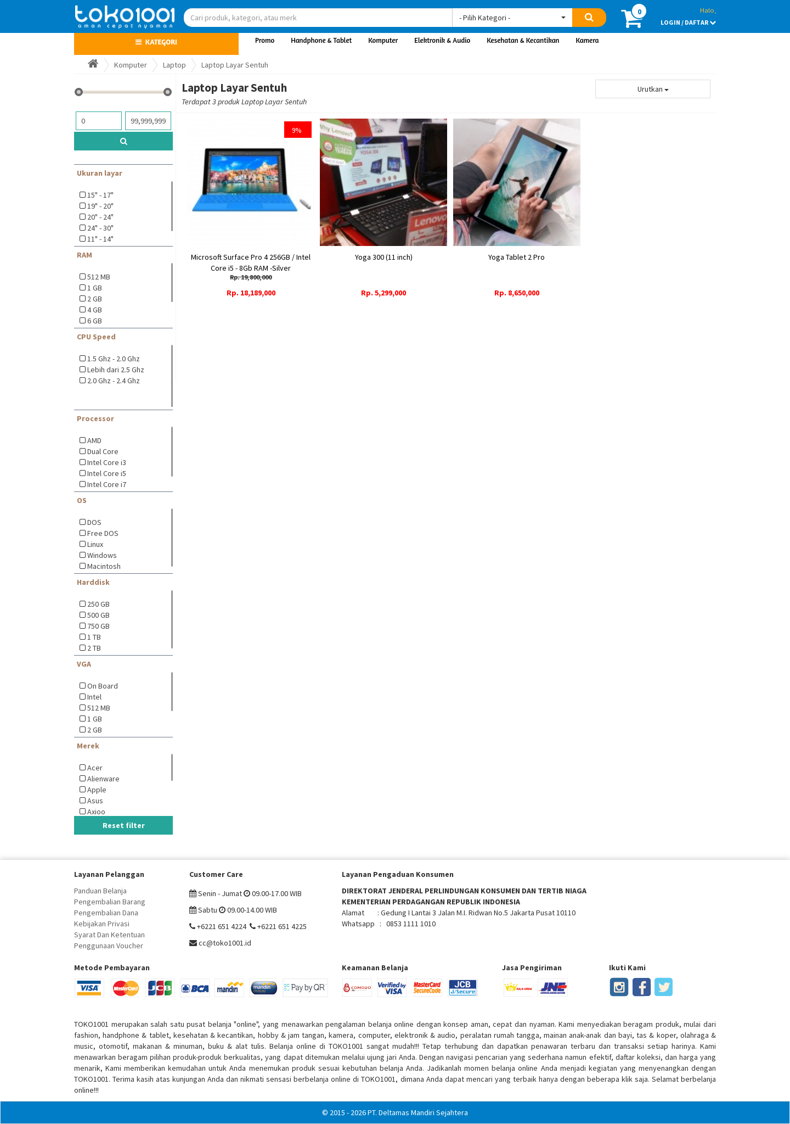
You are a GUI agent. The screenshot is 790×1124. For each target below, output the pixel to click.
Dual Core (103, 451)
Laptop (174, 65)
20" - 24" (100, 217)
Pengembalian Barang (109, 902)
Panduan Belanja (100, 891)
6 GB (94, 321)
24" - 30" (100, 228)
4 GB (94, 310)
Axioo (96, 812)
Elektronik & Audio (442, 40)
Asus (95, 801)
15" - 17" (100, 195)
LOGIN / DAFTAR (688, 22)
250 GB (98, 604)
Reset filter (124, 825)
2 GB (94, 299)
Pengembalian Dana (106, 913)
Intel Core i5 (106, 473)
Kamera (587, 40)
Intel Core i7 (106, 484)
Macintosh (104, 566)
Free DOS (103, 533)
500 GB (98, 615)
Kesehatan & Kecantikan (523, 40)
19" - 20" (100, 206)
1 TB (94, 637)
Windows (102, 555)
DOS (94, 522)
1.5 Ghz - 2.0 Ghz (113, 359)
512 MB (98, 277)
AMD (94, 440)
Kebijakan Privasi (101, 924)
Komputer (383, 40)
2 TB (94, 648)
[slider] (79, 92)
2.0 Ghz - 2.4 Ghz (113, 380)
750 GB (98, 626)
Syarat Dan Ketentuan (109, 935)
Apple (96, 790)
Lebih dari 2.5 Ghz (115, 369)
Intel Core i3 (106, 462)
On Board (102, 686)
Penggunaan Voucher (108, 945)
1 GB (94, 288)
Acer (95, 768)
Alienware (103, 779)
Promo (264, 40)
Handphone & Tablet (321, 40)
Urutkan (653, 89)
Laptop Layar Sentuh (234, 65)
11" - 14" (100, 239)
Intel (94, 697)
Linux (95, 544)
